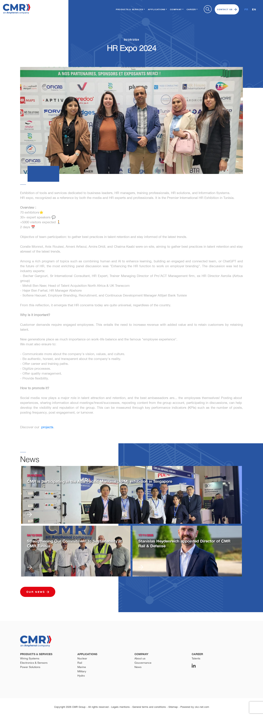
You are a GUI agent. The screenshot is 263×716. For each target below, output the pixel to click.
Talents (196, 658)
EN (254, 9)
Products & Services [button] (129, 9)
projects (47, 427)
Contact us (227, 9)
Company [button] (176, 9)
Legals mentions (120, 706)
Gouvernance (142, 662)
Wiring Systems (29, 658)
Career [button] (191, 9)
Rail (79, 662)
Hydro (81, 675)
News (137, 667)
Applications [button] (156, 9)
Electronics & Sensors (33, 662)
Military (81, 671)
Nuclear (82, 658)
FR (246, 9)
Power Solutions (30, 667)
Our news (37, 591)
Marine (81, 667)
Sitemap (173, 706)
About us (139, 658)
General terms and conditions (149, 706)
